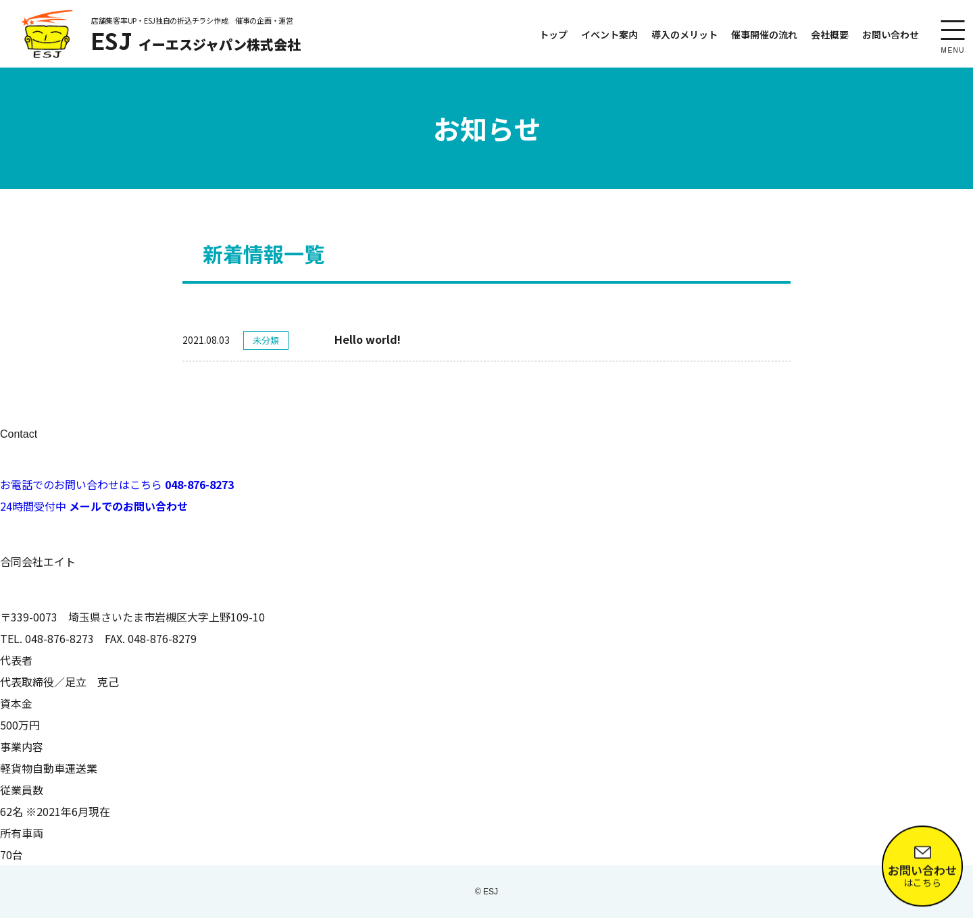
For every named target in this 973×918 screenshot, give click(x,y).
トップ (553, 34)
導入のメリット (684, 34)
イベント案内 (609, 34)
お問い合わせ (890, 34)
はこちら (922, 868)
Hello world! (367, 339)
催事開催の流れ (764, 34)
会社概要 (830, 34)
